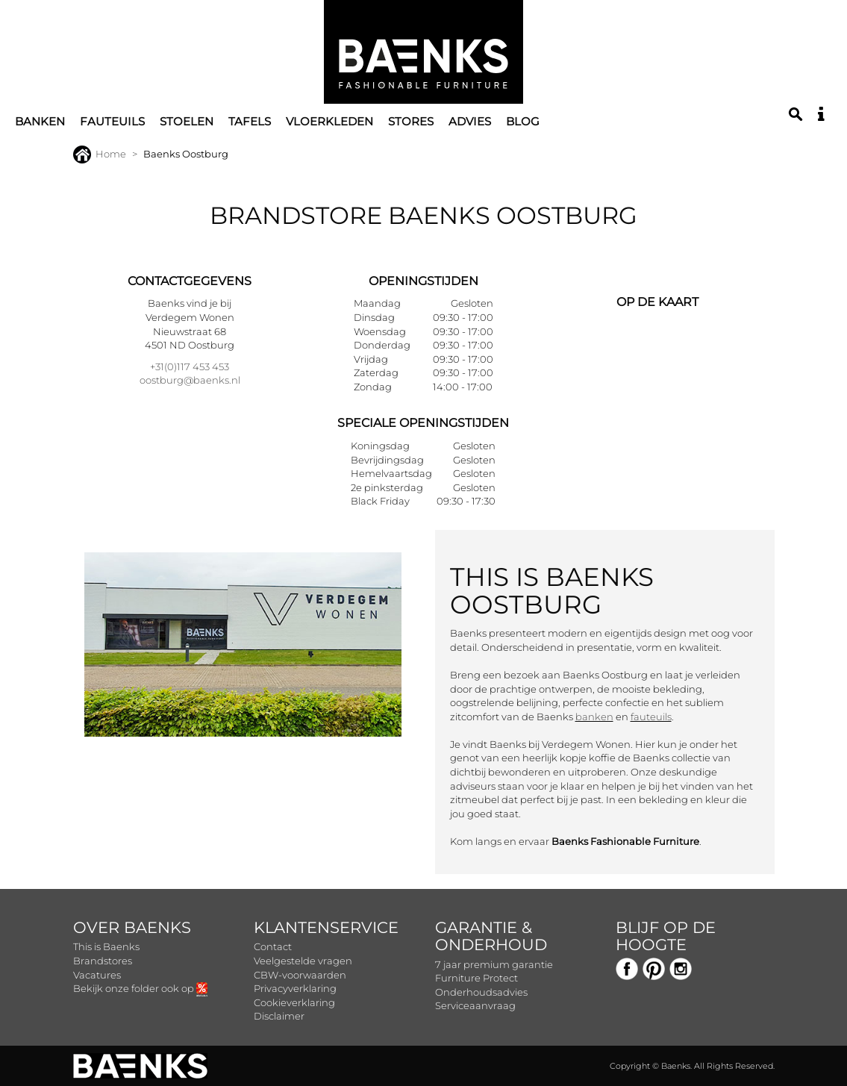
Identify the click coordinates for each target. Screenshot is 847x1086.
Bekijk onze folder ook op (140, 988)
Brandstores (102, 961)
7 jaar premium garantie (494, 964)
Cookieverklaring (294, 1002)
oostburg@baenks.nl (190, 380)
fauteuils (651, 717)
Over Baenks (132, 927)
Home (99, 154)
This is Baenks (106, 946)
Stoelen (186, 121)
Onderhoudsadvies (481, 992)
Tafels (249, 121)
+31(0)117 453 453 (189, 366)
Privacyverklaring (295, 988)
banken (594, 717)
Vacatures (97, 975)
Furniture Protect (476, 978)
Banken (40, 121)
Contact (273, 946)
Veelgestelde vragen (303, 961)
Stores (411, 121)
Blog (523, 121)
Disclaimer (279, 1016)
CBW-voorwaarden (300, 975)
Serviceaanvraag (475, 1005)
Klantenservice (326, 927)
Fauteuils (112, 121)
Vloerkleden (329, 121)
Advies (469, 121)
